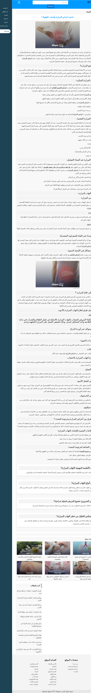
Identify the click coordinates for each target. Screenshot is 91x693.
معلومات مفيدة (22, 684)
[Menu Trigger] (7, 2)
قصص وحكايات (22, 681)
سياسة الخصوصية (61, 669)
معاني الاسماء (40, 684)
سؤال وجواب (22, 674)
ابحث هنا (38, 6)
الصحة (76, 12)
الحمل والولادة (22, 666)
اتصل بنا (63, 671)
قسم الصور (41, 681)
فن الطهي (41, 676)
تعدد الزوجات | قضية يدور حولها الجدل (17, 612)
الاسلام (42, 666)
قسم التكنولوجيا (21, 679)
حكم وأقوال (41, 674)
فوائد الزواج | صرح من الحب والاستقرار (17, 630)
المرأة (24, 671)
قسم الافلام (41, 679)
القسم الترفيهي (39, 671)
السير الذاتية (40, 669)
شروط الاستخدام (61, 666)
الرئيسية (82, 12)
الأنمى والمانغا (40, 664)
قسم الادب (23, 676)
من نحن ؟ (63, 664)
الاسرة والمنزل (22, 664)
